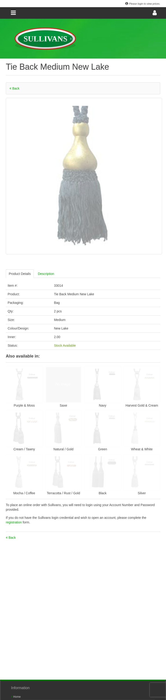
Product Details (20, 274)
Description (46, 274)
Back (14, 88)
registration (14, 522)
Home (16, 696)
